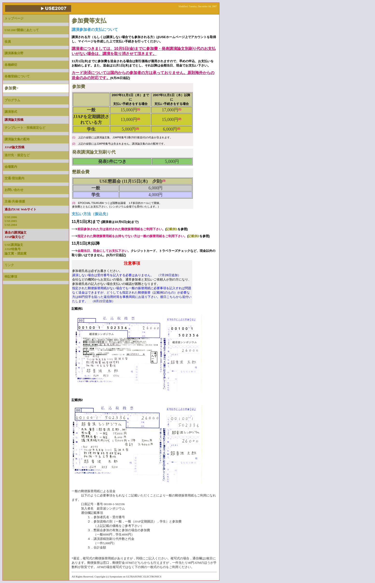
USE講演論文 (14, 245)
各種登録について (17, 76)
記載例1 (171, 229)
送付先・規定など (17, 155)
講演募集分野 (14, 53)
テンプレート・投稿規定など (25, 127)
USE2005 (11, 221)
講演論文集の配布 (17, 139)
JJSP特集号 (13, 249)
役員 (8, 41)
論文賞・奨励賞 (16, 253)
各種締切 (11, 65)
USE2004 (11, 225)
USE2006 (11, 217)
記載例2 (193, 236)
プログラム (12, 100)
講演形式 (11, 112)
